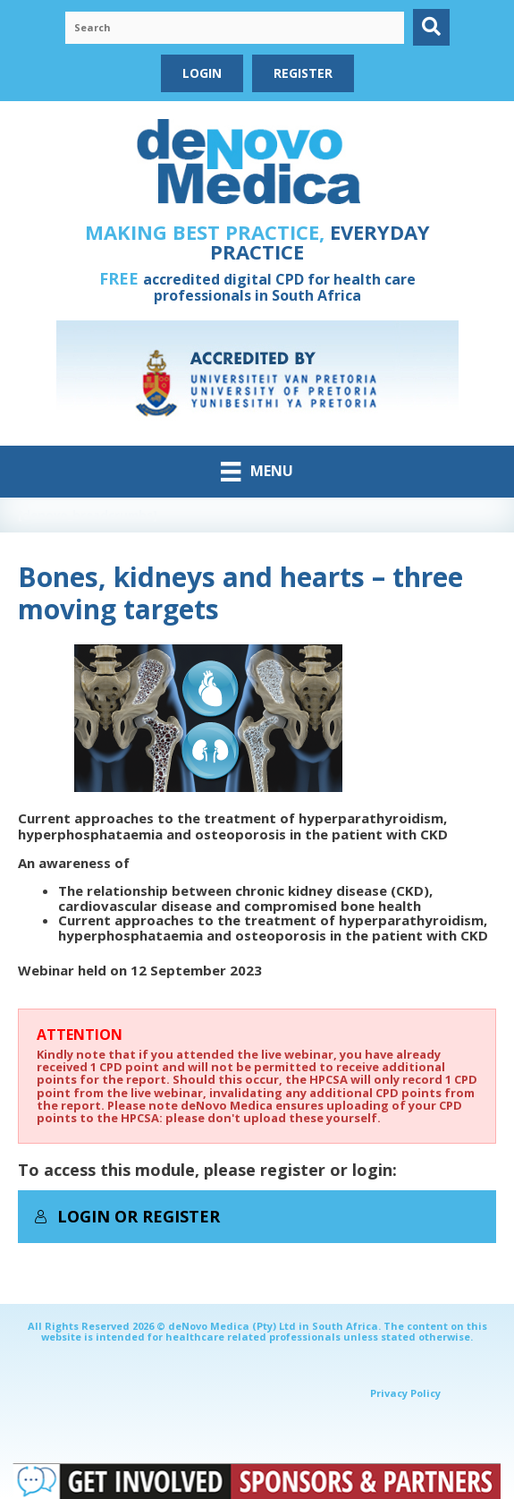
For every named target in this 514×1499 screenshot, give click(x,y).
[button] (431, 27)
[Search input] (234, 28)
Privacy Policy (405, 1393)
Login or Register (127, 1216)
